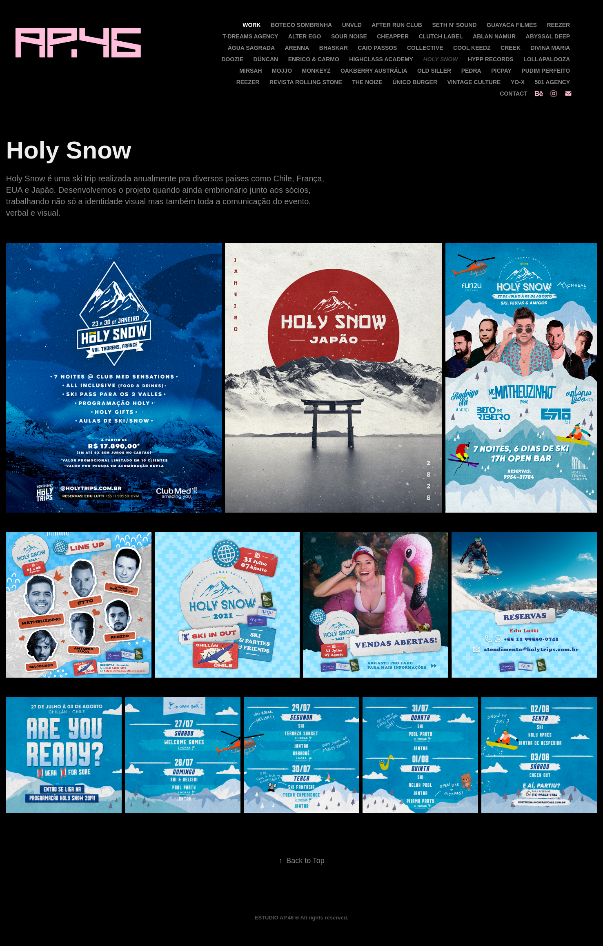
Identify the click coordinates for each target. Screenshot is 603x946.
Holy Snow (440, 59)
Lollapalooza (546, 59)
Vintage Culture (474, 82)
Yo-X (518, 82)
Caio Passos (377, 48)
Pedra (471, 70)
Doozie (232, 59)
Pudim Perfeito (545, 70)
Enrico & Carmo (313, 59)
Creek (511, 48)
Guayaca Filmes (512, 25)
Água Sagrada (251, 48)
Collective (425, 48)
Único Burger (414, 82)
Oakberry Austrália (373, 70)
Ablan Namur (494, 36)
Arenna (297, 48)
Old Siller (434, 70)
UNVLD (352, 25)
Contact (513, 93)
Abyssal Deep (548, 36)
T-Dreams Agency (250, 36)
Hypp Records (491, 59)
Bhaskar (333, 48)
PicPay (501, 70)
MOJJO (282, 70)
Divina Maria (550, 48)
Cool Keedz (472, 48)
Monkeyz (316, 70)
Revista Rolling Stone (305, 82)
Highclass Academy (381, 59)
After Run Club (397, 25)
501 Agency (552, 82)
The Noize (367, 82)
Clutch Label (441, 36)
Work (251, 25)
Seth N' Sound (454, 25)
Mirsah (250, 70)
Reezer (558, 25)
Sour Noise (349, 36)
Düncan (266, 59)
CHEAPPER (393, 36)
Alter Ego (304, 36)
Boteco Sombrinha (301, 25)
